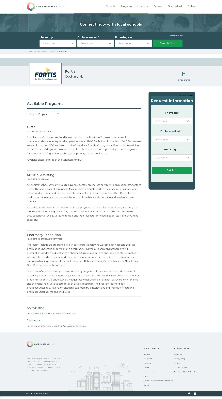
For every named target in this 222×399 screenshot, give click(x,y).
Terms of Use (149, 385)
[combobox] (58, 43)
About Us (178, 354)
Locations (142, 6)
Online (191, 6)
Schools (110, 6)
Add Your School (180, 367)
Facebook (195, 394)
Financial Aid (175, 6)
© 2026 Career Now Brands (37, 393)
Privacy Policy (179, 359)
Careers (158, 6)
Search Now (168, 43)
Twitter (189, 394)
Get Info (171, 170)
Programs (126, 6)
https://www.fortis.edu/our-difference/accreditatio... (52, 313)
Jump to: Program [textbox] (38, 114)
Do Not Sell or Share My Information (158, 381)
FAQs (146, 376)
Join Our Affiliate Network (184, 372)
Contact (177, 363)
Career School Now (47, 6)
